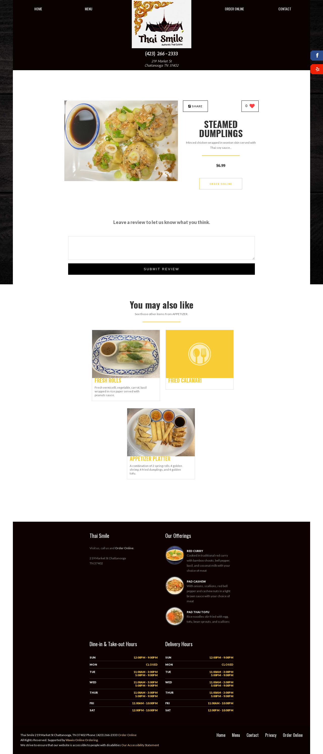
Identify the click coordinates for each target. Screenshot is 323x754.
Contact (284, 8)
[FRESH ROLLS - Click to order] (126, 377)
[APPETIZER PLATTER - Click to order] (161, 455)
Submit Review (161, 269)
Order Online (234, 8)
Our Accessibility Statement (140, 745)
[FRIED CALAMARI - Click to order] (199, 377)
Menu (88, 8)
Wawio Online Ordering (82, 740)
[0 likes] (250, 106)
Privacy (270, 735)
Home (38, 8)
